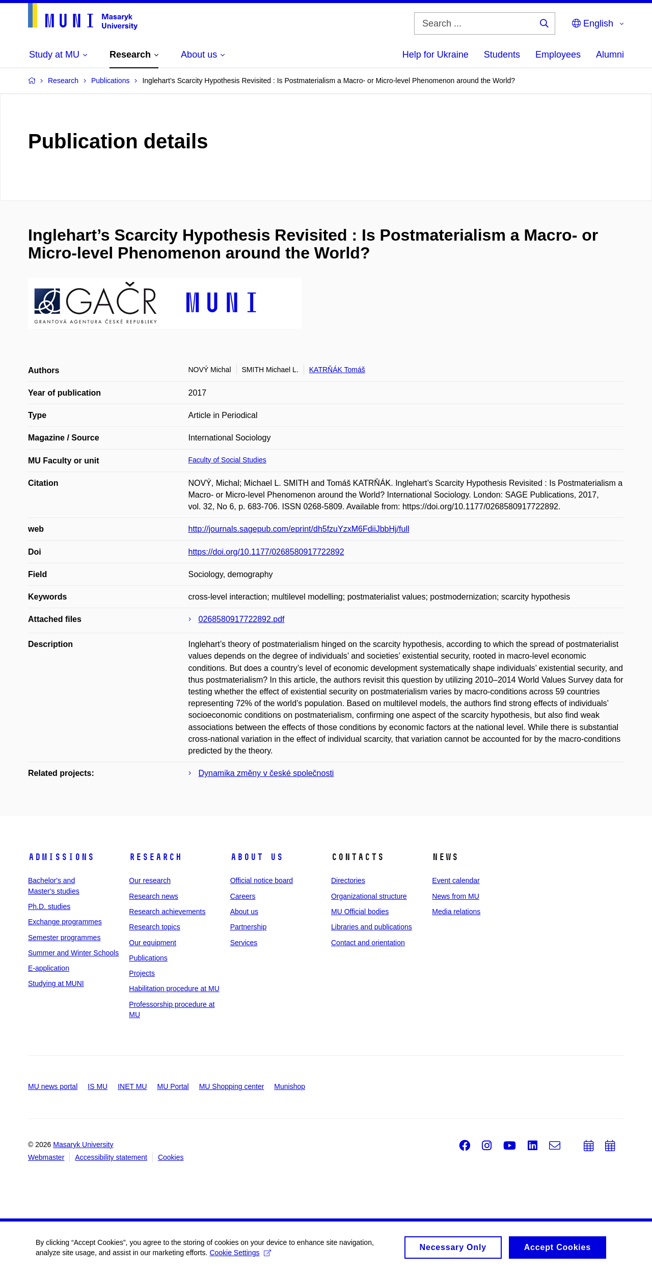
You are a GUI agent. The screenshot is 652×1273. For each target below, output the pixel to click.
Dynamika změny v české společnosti (266, 773)
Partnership (248, 927)
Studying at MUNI (56, 983)
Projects (142, 973)
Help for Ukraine (435, 54)
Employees (558, 54)
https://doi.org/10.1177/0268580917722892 (266, 552)
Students (502, 54)
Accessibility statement (111, 1157)
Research (155, 857)
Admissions (61, 857)
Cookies (171, 1157)
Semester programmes (64, 937)
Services (244, 943)
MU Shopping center (231, 1086)
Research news (153, 896)
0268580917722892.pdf (242, 619)
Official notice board (261, 880)
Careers (243, 896)
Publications (148, 958)
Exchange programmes (65, 922)
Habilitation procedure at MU (174, 988)
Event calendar (455, 880)
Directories (348, 880)
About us (256, 857)
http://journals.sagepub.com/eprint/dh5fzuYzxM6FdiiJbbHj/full (299, 529)
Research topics (154, 927)
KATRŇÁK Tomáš (337, 370)
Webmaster (46, 1157)
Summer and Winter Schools (73, 953)
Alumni (610, 54)
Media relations (456, 911)
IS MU (97, 1086)
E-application (48, 968)
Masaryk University (83, 1144)
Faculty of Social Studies (227, 460)
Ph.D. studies (49, 906)
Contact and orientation (368, 943)
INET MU (132, 1086)
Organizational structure (369, 896)
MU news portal (52, 1086)
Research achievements (167, 911)
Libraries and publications (371, 927)
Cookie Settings (240, 1255)
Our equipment (152, 943)
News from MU (455, 896)
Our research (150, 880)
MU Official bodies (360, 911)
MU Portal (172, 1086)
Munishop (289, 1086)
